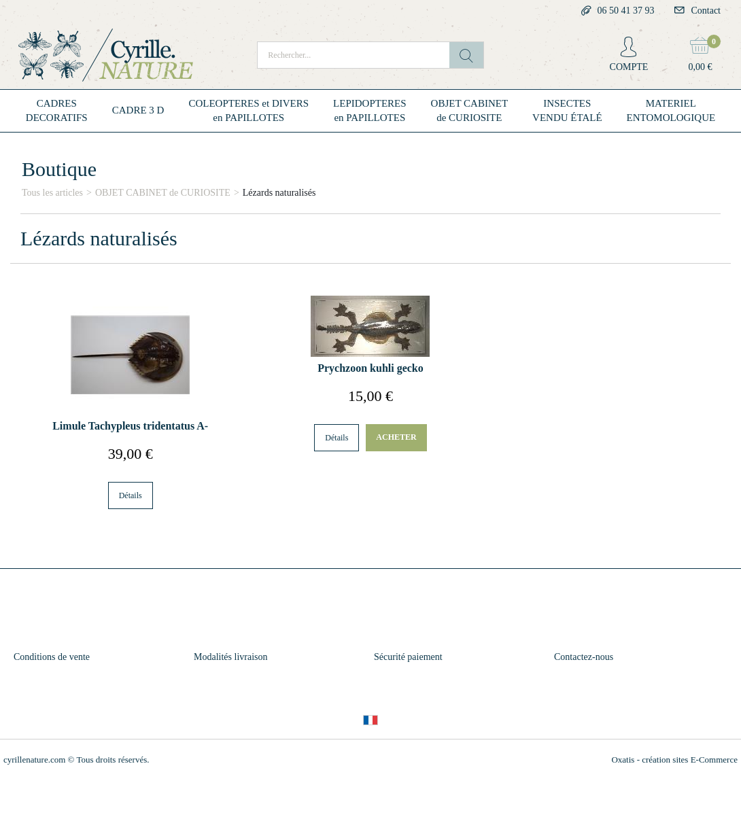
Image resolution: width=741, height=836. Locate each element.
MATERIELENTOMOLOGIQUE (671, 110)
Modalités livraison (231, 657)
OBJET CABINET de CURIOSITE (162, 193)
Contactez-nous (583, 657)
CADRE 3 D (138, 110)
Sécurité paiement (408, 657)
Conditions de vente (52, 657)
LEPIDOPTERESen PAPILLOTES (370, 110)
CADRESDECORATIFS (57, 110)
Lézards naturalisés (279, 193)
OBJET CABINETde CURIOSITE (469, 110)
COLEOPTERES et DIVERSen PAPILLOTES (248, 110)
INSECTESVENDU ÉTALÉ (567, 110)
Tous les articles (52, 193)
